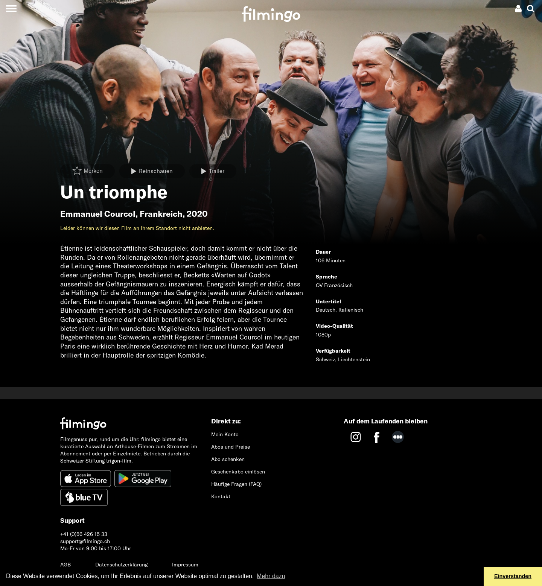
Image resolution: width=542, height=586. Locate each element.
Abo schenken (228, 459)
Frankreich (161, 214)
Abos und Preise (230, 446)
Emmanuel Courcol (98, 214)
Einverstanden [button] (512, 576)
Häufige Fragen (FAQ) (236, 484)
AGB (65, 564)
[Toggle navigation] (11, 8)
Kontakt (220, 496)
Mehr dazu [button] (271, 576)
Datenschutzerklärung (121, 564)
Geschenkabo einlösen (238, 471)
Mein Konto (225, 434)
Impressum (185, 564)
